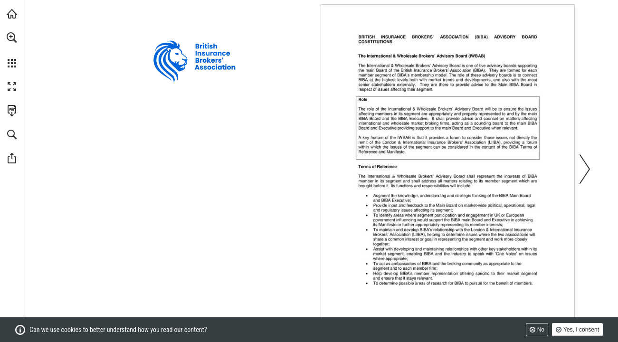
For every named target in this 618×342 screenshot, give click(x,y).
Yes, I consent (581, 329)
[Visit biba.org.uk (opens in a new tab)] (12, 14)
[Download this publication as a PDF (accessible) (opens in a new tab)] (12, 111)
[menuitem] (12, 49)
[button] (12, 37)
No (540, 329)
